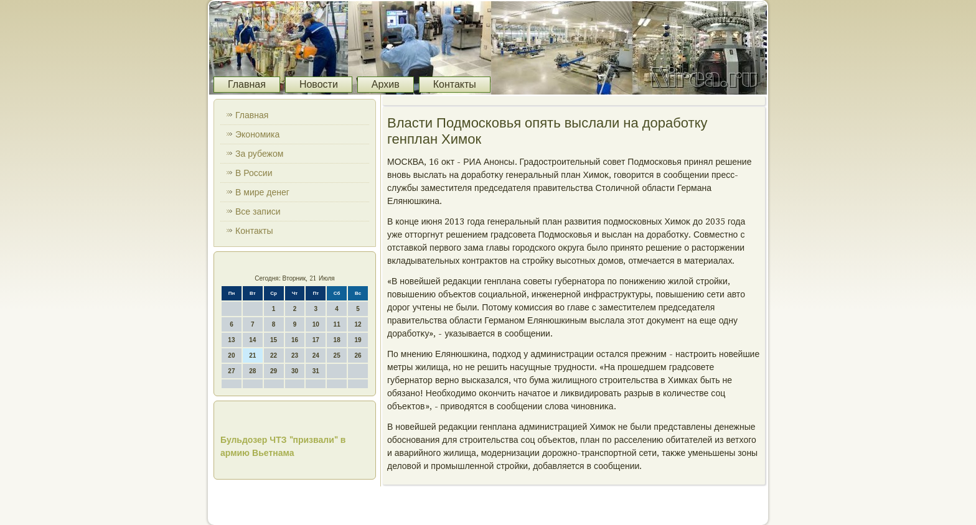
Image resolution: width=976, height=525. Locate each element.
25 (337, 355)
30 (294, 371)
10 (315, 324)
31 (315, 371)
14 (252, 340)
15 (273, 340)
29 (273, 371)
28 (252, 371)
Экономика (257, 134)
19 (357, 340)
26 (357, 355)
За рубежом (259, 154)
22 (273, 355)
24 (315, 355)
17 (315, 340)
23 (294, 355)
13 (231, 340)
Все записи (258, 211)
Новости (318, 84)
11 (337, 324)
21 (252, 355)
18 (337, 340)
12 (357, 324)
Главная (247, 84)
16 (294, 340)
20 (231, 355)
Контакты (454, 84)
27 (231, 371)
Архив (386, 84)
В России (254, 173)
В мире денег (262, 192)
